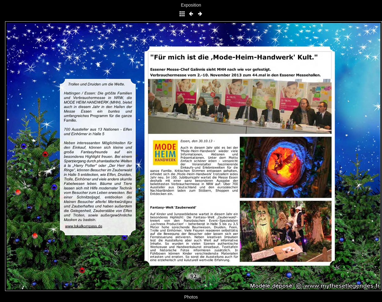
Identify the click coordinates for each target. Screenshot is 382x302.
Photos (191, 296)
